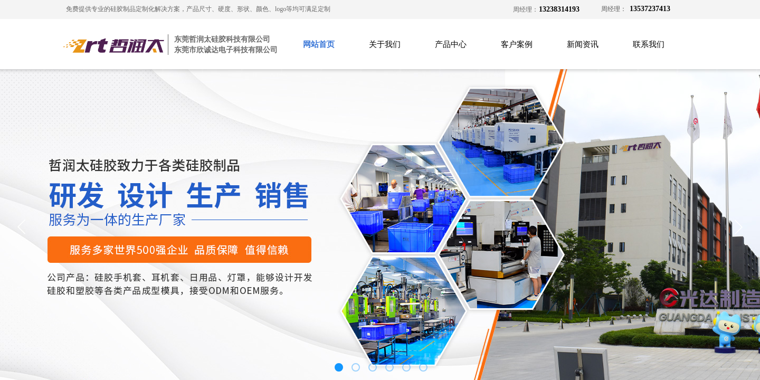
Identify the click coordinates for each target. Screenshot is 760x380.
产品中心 (451, 44)
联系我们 (648, 44)
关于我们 (385, 44)
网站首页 (319, 44)
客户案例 (517, 44)
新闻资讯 (582, 44)
